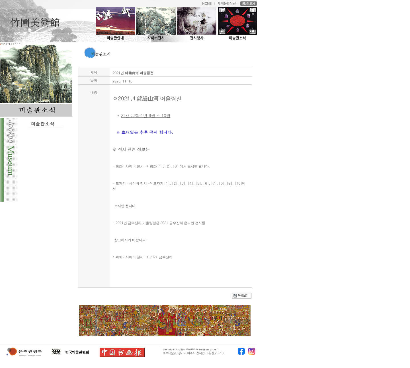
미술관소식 (237, 23)
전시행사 (196, 23)
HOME (207, 3)
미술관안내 (115, 23)
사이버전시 (156, 23)
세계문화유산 (227, 3)
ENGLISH (248, 3)
